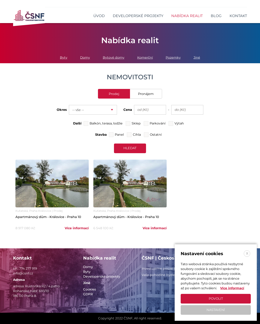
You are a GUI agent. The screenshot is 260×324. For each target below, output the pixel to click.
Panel (119, 135)
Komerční (145, 57)
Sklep (136, 123)
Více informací (77, 228)
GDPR (88, 294)
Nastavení (216, 310)
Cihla (137, 135)
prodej (114, 94)
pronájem (146, 94)
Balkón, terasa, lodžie (106, 123)
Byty (63, 57)
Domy (85, 57)
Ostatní (156, 135)
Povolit (216, 299)
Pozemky (173, 57)
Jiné (196, 57)
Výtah (179, 123)
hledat (129, 148)
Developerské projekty (101, 276)
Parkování (157, 123)
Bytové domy (113, 57)
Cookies (89, 289)
